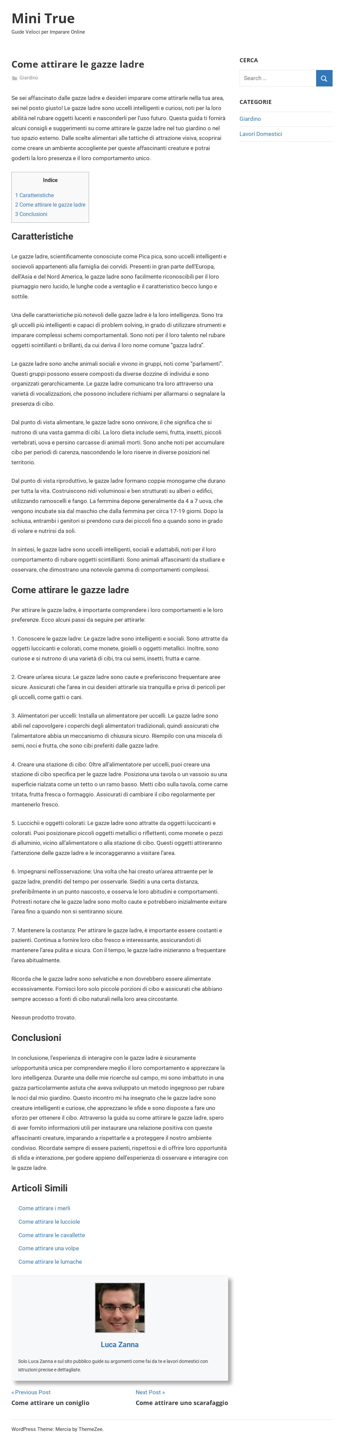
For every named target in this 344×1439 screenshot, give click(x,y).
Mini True (43, 18)
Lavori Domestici (261, 134)
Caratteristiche (34, 195)
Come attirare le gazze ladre (50, 205)
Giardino (28, 78)
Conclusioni (31, 214)
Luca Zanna (120, 1344)
